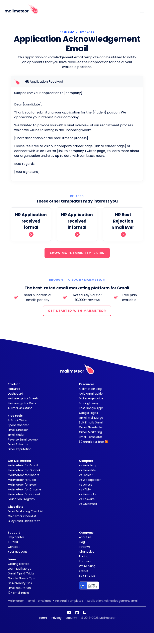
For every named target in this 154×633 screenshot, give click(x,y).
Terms (43, 618)
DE (93, 576)
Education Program (21, 499)
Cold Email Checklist (22, 516)
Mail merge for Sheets (23, 398)
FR (86, 576)
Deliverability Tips (20, 583)
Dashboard (15, 394)
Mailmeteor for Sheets (23, 475)
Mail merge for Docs (22, 403)
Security (71, 618)
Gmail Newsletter (91, 427)
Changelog (86, 552)
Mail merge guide (91, 398)
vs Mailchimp (88, 465)
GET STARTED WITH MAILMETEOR (77, 310)
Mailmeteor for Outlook (24, 470)
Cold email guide (91, 394)
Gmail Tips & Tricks (21, 573)
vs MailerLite (87, 470)
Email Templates (90, 437)
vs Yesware (87, 499)
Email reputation (19, 588)
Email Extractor (18, 444)
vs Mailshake (87, 494)
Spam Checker (18, 425)
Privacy (57, 618)
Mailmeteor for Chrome (24, 489)
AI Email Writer (18, 420)
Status (83, 571)
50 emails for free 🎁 (93, 442)
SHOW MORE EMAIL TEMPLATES (77, 252)
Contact (14, 547)
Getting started (18, 564)
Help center (16, 537)
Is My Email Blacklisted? (24, 521)
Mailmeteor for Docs (22, 480)
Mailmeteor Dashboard (24, 494)
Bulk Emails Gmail (91, 422)
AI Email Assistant (20, 408)
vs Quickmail (88, 504)
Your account (17, 552)
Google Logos (88, 413)
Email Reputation (19, 449)
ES (80, 576)
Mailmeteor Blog (90, 389)
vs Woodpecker (90, 480)
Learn (12, 559)
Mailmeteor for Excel (22, 485)
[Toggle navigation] (142, 10)
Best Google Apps (91, 408)
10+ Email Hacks (18, 593)
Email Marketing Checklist (26, 511)
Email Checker (18, 430)
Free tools (15, 416)
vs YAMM (85, 489)
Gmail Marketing (90, 432)
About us (85, 537)
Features (14, 389)
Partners (85, 561)
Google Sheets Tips (21, 578)
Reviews (84, 547)
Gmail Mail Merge (91, 418)
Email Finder (16, 435)
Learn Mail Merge (19, 569)
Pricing (83, 556)
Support (14, 533)
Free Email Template (77, 32)
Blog (82, 542)
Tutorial (13, 542)
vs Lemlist (86, 475)
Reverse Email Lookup (23, 440)
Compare (86, 461)
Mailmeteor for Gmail (23, 465)
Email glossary (89, 403)
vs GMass (85, 485)
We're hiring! (87, 566)
